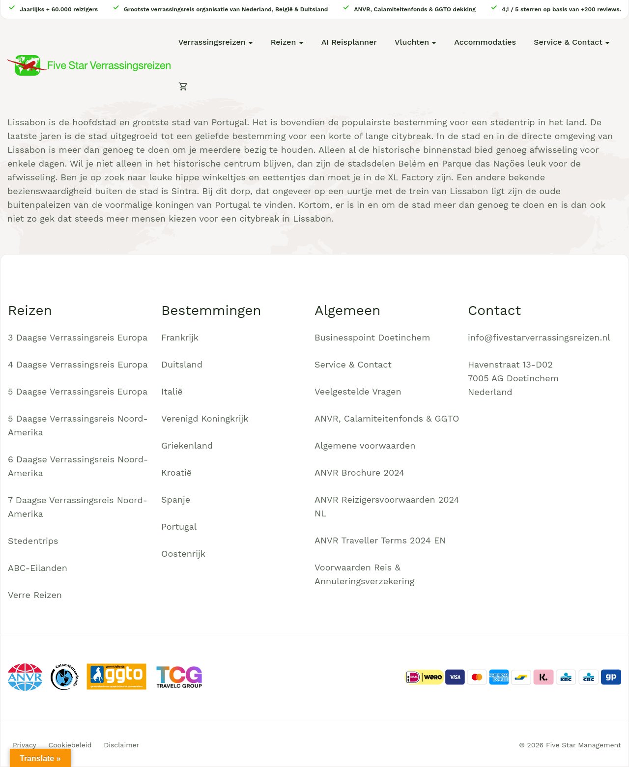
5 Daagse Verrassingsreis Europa (77, 391)
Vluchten (412, 42)
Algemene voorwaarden (365, 445)
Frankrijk (180, 337)
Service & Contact (568, 42)
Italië (172, 391)
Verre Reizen (35, 595)
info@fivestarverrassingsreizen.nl (539, 337)
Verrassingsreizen (212, 42)
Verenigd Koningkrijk (204, 418)
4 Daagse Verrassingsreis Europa (78, 364)
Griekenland (187, 445)
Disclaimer (121, 745)
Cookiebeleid (70, 745)
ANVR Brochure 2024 (359, 472)
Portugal (179, 526)
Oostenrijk (183, 553)
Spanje (175, 499)
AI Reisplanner (349, 42)
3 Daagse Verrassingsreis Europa (77, 337)
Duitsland (181, 364)
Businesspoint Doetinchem (372, 337)
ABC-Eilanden (37, 568)
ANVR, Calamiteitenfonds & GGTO (386, 418)
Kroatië (176, 472)
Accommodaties (485, 42)
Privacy (24, 745)
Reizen (283, 42)
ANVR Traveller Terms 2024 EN (380, 540)
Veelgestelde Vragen (357, 391)
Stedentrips (33, 541)
